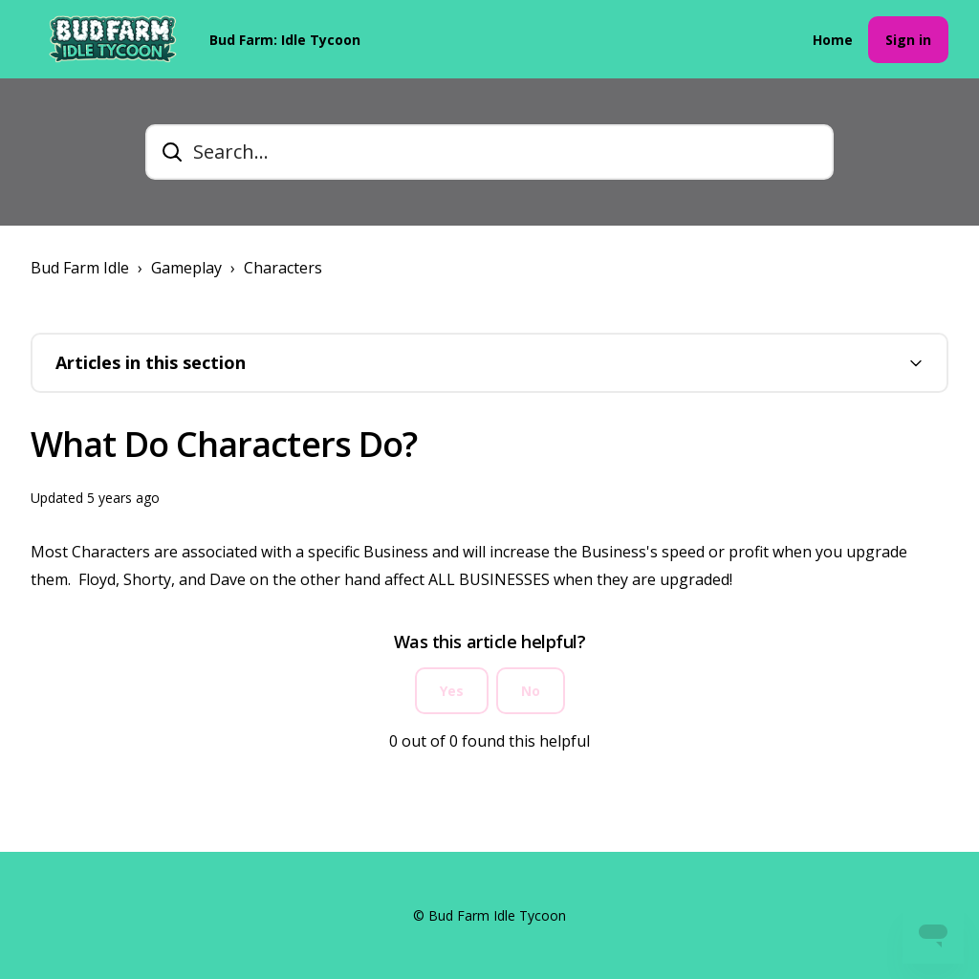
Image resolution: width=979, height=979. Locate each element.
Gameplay (186, 267)
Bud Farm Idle (80, 267)
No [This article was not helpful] (530, 691)
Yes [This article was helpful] (452, 691)
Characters (283, 267)
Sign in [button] (908, 40)
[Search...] (489, 152)
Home (833, 40)
